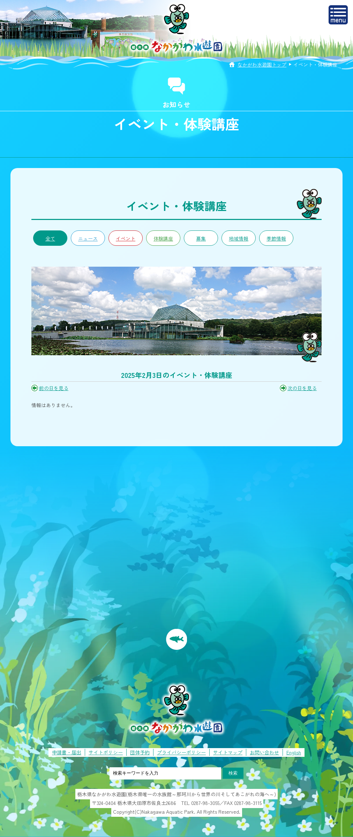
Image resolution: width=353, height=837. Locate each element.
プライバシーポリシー (181, 752)
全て (50, 238)
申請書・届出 (66, 752)
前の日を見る (53, 388)
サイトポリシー (106, 752)
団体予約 (140, 752)
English (293, 752)
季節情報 (276, 238)
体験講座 (163, 238)
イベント (125, 238)
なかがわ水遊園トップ (262, 64)
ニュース (88, 238)
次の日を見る (302, 388)
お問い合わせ (264, 752)
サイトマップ (227, 752)
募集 (201, 238)
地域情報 (238, 238)
